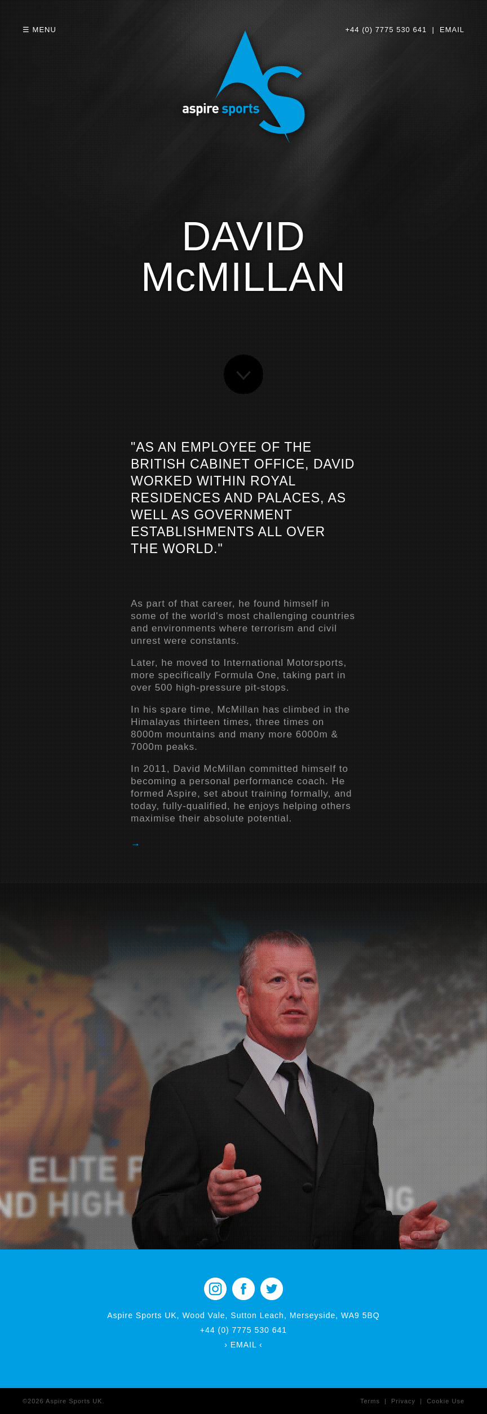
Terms (370, 1401)
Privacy (403, 1401)
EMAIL (452, 29)
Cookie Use (445, 1401)
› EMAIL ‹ (243, 1344)
